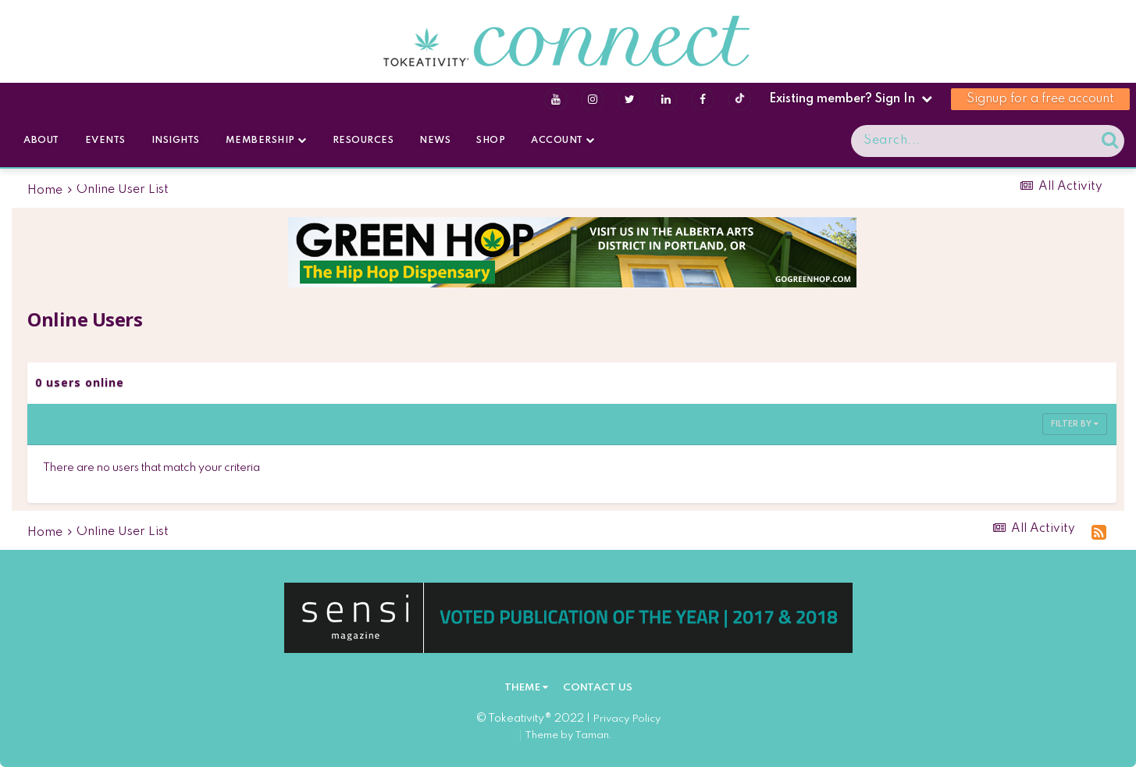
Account (563, 140)
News (434, 140)
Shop (490, 140)
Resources (363, 140)
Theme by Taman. (569, 735)
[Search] (928, 141)
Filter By (1075, 424)
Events (105, 140)
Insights (175, 140)
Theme (526, 688)
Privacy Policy (627, 719)
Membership (266, 140)
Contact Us (597, 688)
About (41, 140)
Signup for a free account (1040, 99)
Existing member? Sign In (850, 99)
